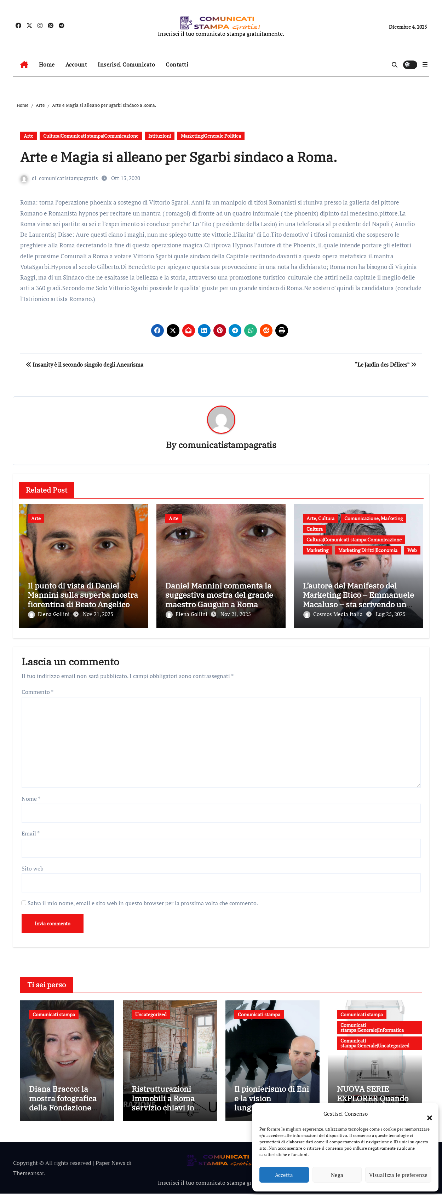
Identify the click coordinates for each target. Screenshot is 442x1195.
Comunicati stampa (54, 1013)
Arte (28, 135)
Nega (337, 1174)
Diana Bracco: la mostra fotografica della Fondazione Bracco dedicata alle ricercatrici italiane (65, 1109)
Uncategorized (151, 1013)
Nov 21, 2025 (98, 614)
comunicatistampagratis (68, 178)
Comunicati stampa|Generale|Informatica (372, 1026)
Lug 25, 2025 (391, 614)
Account (76, 64)
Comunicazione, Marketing (373, 518)
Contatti (177, 64)
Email (31, 832)
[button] (426, 1113)
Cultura (314, 529)
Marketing (317, 550)
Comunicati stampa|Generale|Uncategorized (374, 1041)
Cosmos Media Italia (333, 614)
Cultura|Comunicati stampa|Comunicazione (90, 135)
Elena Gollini (49, 614)
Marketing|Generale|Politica (211, 135)
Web (412, 550)
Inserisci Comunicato (126, 64)
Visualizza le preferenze (398, 1174)
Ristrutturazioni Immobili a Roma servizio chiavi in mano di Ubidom (163, 1104)
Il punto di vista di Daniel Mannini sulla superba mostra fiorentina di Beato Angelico (83, 595)
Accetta (284, 1174)
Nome (31, 797)
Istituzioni (159, 135)
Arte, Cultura (320, 518)
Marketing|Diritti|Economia (367, 550)
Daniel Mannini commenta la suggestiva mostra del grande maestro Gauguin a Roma (219, 595)
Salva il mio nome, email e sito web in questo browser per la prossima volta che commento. (143, 902)
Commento (37, 690)
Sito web (33, 867)
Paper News (110, 1164)
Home (47, 64)
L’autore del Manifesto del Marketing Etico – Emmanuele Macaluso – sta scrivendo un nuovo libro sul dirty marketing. (358, 604)
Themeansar (28, 1174)
